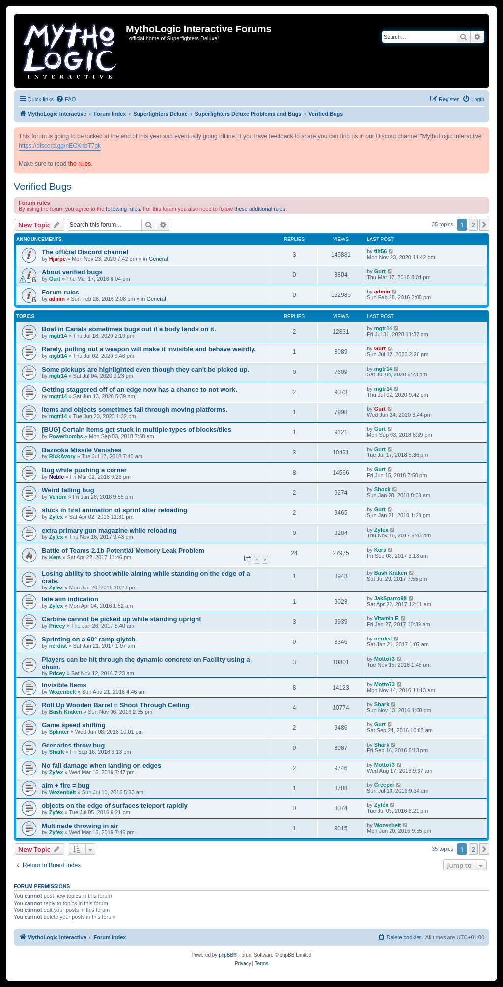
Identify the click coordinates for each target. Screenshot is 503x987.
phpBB (226, 955)
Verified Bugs (43, 186)
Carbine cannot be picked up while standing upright (121, 619)
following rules (123, 209)
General (158, 259)
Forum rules (60, 292)
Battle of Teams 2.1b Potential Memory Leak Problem (123, 550)
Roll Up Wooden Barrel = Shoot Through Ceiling (116, 705)
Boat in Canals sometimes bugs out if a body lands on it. (129, 329)
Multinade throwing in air (80, 825)
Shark (382, 704)
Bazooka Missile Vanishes (82, 449)
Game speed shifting (74, 725)
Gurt (54, 279)
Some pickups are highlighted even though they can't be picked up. (145, 369)
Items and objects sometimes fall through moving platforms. (134, 409)
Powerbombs (66, 436)
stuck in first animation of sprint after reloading (114, 510)
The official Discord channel (85, 252)
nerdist (58, 646)
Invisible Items (64, 685)
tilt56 (380, 251)
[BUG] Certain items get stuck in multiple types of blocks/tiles (136, 429)
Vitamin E (386, 618)
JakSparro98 (390, 598)
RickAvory (62, 456)
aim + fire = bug (65, 785)
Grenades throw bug (73, 745)
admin (57, 299)
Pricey (57, 626)
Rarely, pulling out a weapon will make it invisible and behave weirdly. (149, 349)
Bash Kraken (390, 573)
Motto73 (384, 659)
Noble (56, 477)
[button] (484, 225)
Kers (55, 557)
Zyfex (56, 517)
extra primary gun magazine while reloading (109, 530)
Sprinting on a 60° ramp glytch (89, 639)
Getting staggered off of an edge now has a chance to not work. (139, 389)
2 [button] (473, 224)
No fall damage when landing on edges (101, 765)
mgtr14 (58, 336)
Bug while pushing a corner (84, 470)
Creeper (384, 785)
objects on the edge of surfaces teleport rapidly (115, 805)
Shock (382, 489)
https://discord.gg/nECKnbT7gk (60, 145)
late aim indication (70, 599)
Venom (58, 497)
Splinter (59, 732)
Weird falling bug (68, 490)
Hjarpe (57, 259)
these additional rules (259, 209)
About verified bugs (72, 272)
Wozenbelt (62, 691)
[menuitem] (66, 99)
